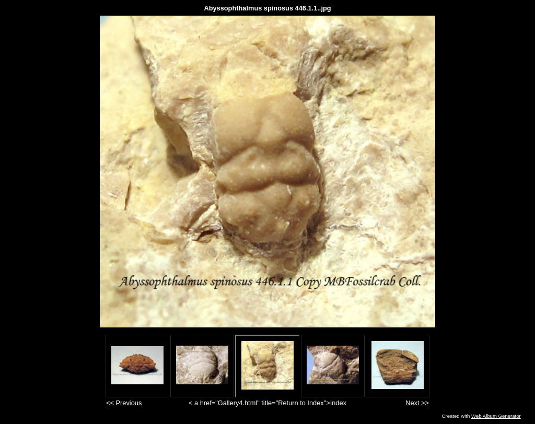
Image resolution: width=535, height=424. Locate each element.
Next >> (417, 403)
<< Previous (124, 403)
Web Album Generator (496, 416)
